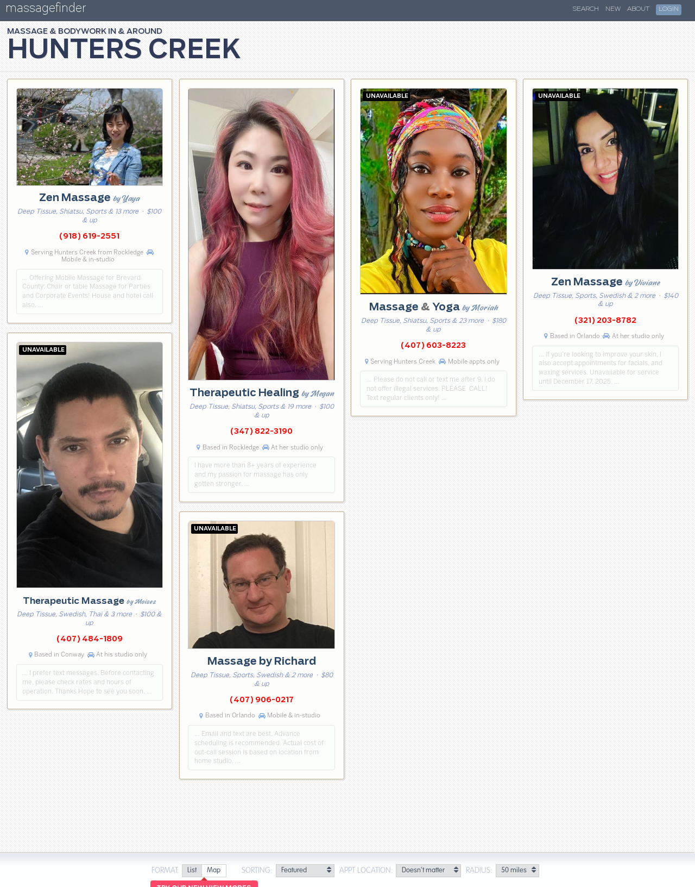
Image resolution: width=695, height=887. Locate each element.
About (638, 9)
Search (586, 9)
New (613, 9)
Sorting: (257, 870)
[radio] (191, 871)
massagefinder (45, 10)
